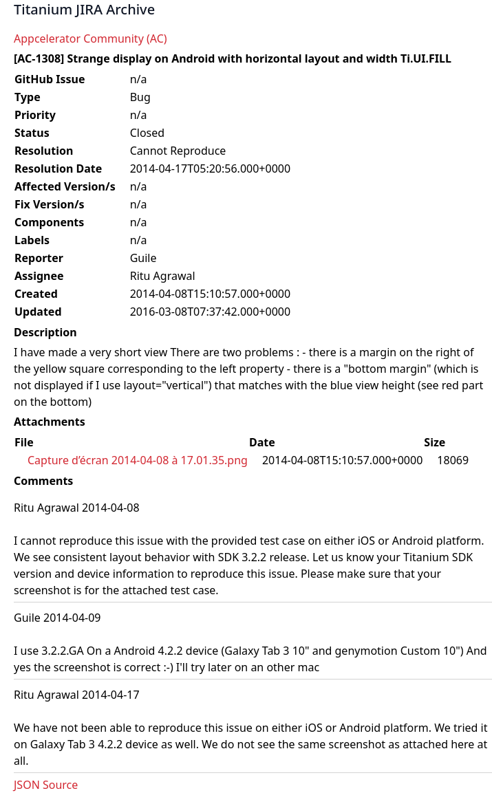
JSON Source (46, 784)
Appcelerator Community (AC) (90, 38)
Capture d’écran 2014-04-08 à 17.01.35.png (138, 460)
